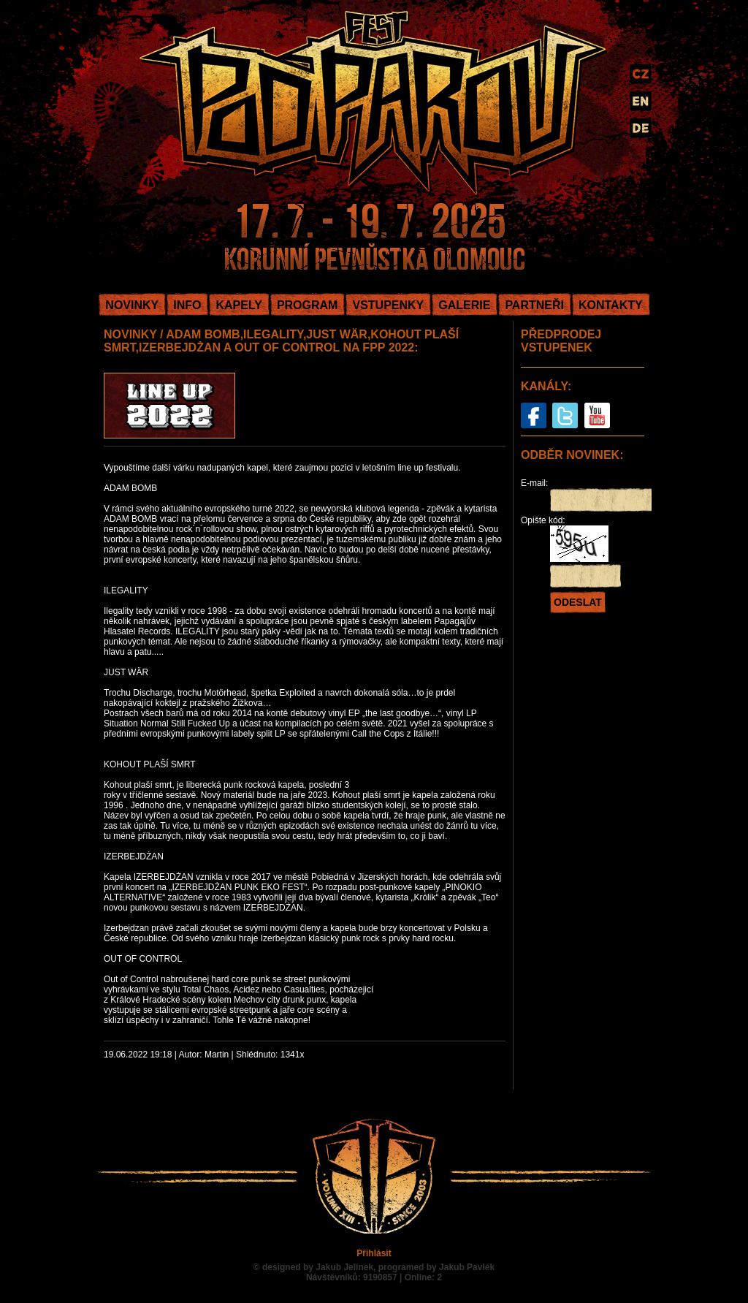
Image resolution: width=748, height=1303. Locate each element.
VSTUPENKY (388, 305)
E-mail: (534, 483)
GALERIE (464, 305)
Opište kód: (543, 520)
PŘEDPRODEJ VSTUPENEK (561, 341)
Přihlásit (373, 1253)
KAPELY (238, 305)
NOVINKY (132, 305)
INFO (187, 305)
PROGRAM (307, 305)
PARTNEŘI (534, 305)
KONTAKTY (611, 305)
